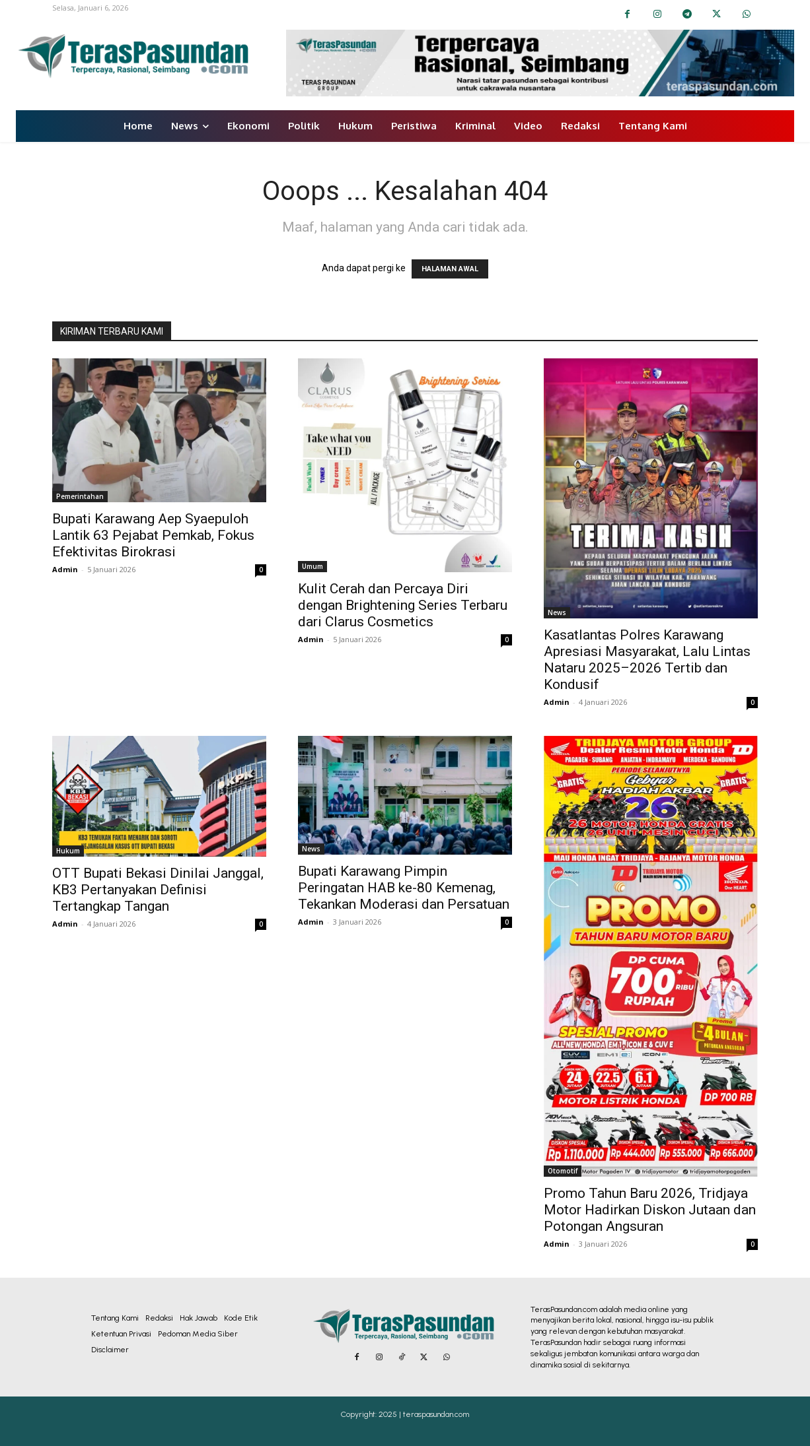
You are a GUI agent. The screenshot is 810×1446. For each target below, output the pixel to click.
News (557, 612)
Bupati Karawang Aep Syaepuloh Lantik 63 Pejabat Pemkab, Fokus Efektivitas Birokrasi (153, 535)
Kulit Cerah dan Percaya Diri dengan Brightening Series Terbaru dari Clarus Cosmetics (402, 605)
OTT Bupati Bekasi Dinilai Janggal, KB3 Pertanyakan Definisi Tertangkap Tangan (158, 889)
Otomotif (562, 1170)
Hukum (68, 850)
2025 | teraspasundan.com (424, 1414)
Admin (65, 569)
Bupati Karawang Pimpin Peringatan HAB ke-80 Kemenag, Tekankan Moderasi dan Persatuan (403, 887)
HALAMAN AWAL (450, 269)
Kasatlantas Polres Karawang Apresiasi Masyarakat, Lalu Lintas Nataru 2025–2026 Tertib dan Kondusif (647, 659)
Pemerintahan (80, 496)
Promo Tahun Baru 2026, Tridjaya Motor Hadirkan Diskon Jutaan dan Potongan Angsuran (650, 1209)
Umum (312, 566)
